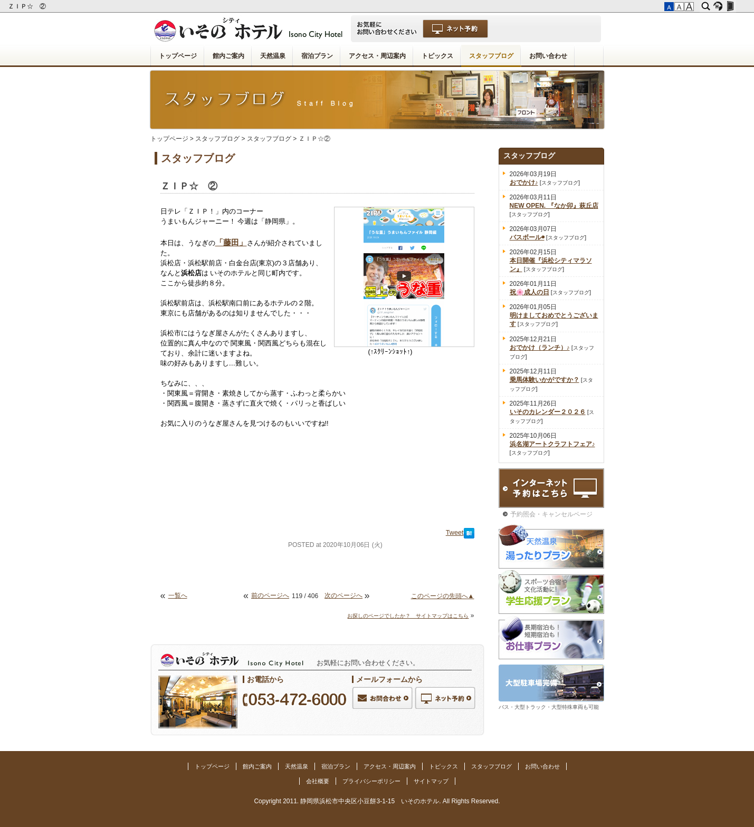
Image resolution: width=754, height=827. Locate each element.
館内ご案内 (228, 56)
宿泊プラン (317, 56)
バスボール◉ (527, 237)
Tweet (455, 532)
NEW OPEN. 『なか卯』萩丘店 (554, 205)
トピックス (437, 56)
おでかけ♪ (524, 182)
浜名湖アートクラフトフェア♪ (552, 444)
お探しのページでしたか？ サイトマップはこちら (408, 616)
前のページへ (270, 595)
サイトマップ (431, 781)
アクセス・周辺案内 (377, 56)
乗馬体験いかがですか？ (544, 379)
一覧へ (177, 595)
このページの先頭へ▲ (442, 596)
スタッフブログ (491, 56)
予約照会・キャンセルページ (551, 514)
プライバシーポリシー (371, 781)
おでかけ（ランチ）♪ (540, 347)
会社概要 (317, 781)
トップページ (178, 56)
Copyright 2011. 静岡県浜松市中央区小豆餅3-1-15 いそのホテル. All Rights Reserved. (377, 801)
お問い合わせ (548, 56)
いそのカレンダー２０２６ (548, 412)
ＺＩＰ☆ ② (27, 6)
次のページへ (343, 595)
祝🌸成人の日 (529, 292)
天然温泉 (272, 56)
